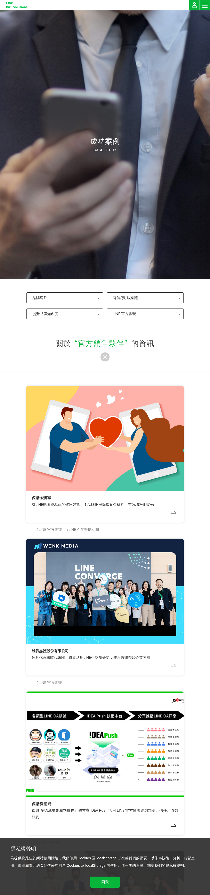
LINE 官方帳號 (50, 529)
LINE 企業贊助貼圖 (83, 529)
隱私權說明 (174, 865)
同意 (105, 882)
